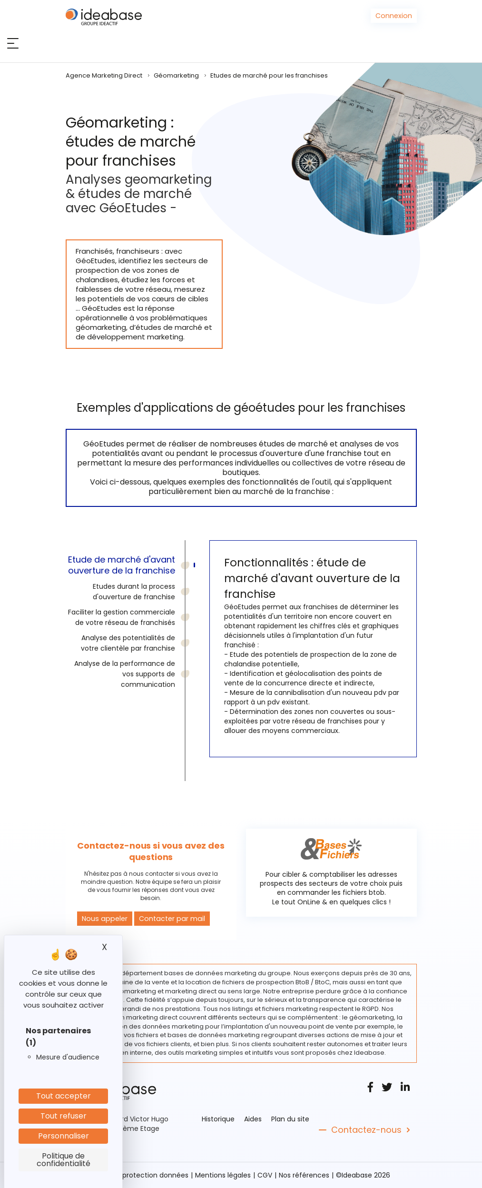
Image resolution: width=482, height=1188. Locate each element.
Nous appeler (103, 918)
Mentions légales (223, 1175)
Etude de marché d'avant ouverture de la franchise (121, 565)
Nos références (304, 1175)
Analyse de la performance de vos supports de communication (124, 674)
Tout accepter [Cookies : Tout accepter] (63, 1095)
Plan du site (290, 1119)
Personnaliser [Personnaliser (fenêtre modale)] (63, 1135)
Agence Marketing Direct (104, 75)
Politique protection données (140, 1175)
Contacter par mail (168, 918)
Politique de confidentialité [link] (63, 1159)
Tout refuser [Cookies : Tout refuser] (63, 1115)
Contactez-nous (366, 1130)
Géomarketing (176, 75)
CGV (264, 1175)
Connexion (394, 15)
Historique (218, 1119)
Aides (253, 1119)
